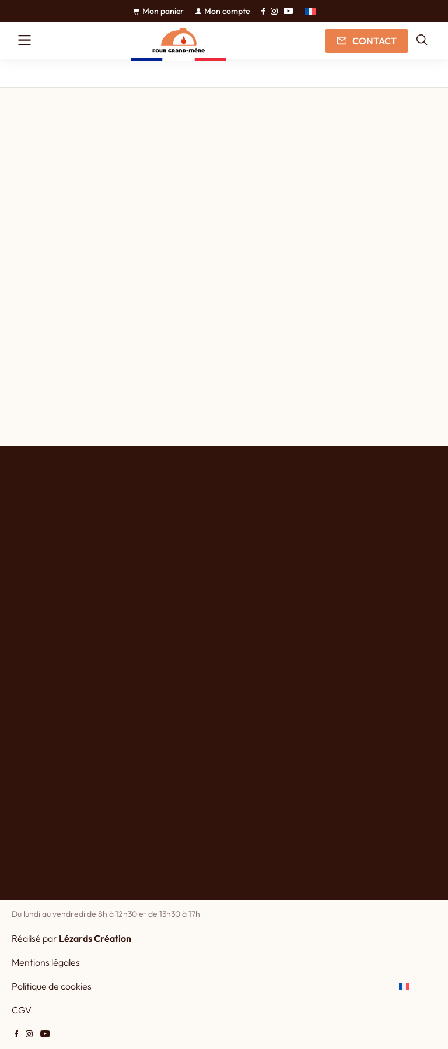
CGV (22, 1010)
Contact (366, 41)
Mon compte (222, 11)
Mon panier (158, 11)
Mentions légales (46, 962)
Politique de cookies (52, 986)
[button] (310, 11)
